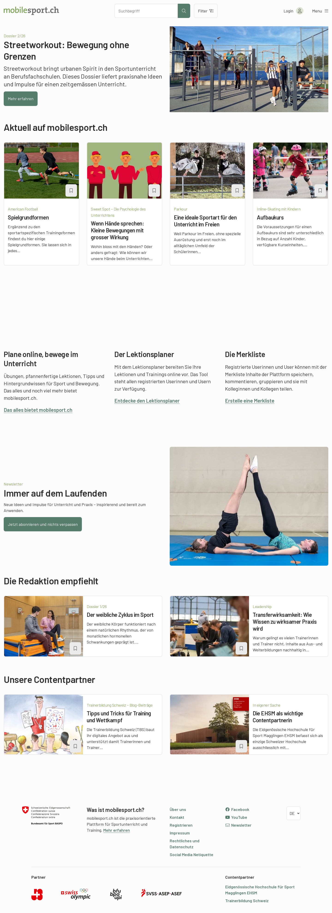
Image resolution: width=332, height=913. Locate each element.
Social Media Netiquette (191, 854)
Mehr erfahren (20, 98)
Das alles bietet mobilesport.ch (38, 410)
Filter (205, 10)
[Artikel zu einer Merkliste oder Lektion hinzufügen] (71, 190)
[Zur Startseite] (31, 11)
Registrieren (181, 825)
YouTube (236, 817)
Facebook (237, 809)
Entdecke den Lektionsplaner (147, 401)
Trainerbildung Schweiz (247, 900)
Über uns (178, 809)
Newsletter (238, 825)
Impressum (180, 832)
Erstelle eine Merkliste (249, 401)
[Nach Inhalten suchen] (146, 11)
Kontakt (177, 817)
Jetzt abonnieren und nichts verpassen (43, 524)
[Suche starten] (184, 11)
